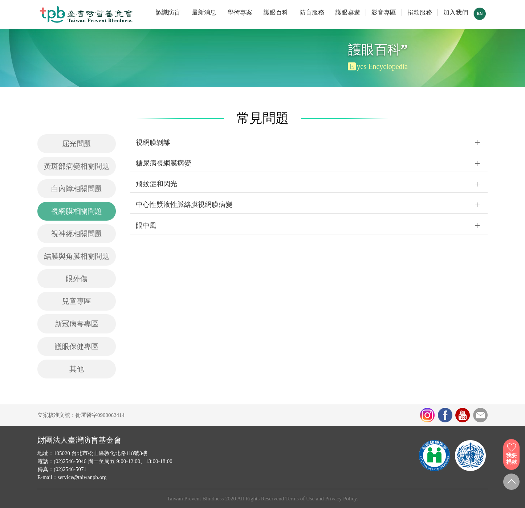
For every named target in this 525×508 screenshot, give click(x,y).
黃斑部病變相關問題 (76, 166)
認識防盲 (168, 12)
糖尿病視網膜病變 (163, 163)
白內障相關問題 (76, 189)
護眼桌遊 (347, 12)
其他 (76, 369)
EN (480, 13)
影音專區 (383, 12)
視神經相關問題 (76, 234)
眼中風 (146, 225)
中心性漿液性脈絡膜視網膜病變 (184, 204)
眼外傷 (77, 279)
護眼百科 (276, 12)
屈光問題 (76, 144)
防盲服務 (312, 12)
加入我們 (455, 12)
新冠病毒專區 (76, 324)
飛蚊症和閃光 (156, 184)
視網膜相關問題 (76, 211)
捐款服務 (419, 12)
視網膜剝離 (153, 142)
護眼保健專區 (76, 347)
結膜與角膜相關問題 (76, 256)
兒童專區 (76, 301)
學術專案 (240, 12)
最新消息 (204, 12)
